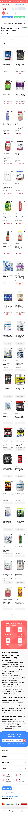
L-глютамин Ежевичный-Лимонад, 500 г (20, 185)
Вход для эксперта (21, 4)
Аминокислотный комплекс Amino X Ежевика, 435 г (19, 469)
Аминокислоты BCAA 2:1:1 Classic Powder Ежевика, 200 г (19, 336)
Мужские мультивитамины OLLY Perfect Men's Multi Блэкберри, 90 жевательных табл (7, 308)
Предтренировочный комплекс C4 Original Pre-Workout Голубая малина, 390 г (19, 443)
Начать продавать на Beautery (10, 796)
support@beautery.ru (8, 794)
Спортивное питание (10, 22)
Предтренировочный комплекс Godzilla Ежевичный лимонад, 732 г (19, 66)
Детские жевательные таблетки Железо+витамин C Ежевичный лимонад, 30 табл (20, 247)
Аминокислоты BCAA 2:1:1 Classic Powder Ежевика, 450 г (7, 363)
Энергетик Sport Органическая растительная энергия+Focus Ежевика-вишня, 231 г (19, 577)
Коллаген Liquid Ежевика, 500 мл (18, 548)
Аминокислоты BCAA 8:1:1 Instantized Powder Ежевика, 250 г (20, 363)
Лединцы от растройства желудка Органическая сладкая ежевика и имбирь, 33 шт (20, 278)
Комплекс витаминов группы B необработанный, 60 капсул (7, 186)
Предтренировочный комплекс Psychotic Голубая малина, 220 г (19, 416)
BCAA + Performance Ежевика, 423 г (19, 155)
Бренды (5, 39)
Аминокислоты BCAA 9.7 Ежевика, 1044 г (8, 495)
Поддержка (7, 788)
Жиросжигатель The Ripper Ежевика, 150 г (7, 469)
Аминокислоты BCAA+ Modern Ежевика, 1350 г (8, 336)
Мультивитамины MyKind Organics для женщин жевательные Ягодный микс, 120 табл (20, 126)
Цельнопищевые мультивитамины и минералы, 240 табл (7, 95)
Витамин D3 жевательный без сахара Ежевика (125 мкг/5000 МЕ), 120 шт (19, 307)
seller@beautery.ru (7, 798)
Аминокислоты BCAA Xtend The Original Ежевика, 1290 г (7, 522)
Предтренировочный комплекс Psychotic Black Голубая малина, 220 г (7, 443)
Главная (3, 22)
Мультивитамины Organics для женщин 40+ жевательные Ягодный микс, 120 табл (8, 156)
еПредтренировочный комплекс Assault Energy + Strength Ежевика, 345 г (19, 523)
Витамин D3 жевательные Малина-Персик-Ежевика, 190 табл (20, 603)
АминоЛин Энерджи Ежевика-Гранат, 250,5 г (20, 95)
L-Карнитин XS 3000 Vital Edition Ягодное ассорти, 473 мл (7, 126)
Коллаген (20, 23)
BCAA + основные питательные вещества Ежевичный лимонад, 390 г (8, 390)
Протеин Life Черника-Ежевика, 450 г (8, 416)
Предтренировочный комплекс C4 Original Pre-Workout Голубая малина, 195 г (19, 390)
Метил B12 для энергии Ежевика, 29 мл (7, 246)
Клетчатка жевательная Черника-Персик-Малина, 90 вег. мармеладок (8, 603)
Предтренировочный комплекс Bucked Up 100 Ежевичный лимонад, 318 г (7, 549)
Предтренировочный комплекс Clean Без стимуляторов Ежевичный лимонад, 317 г (7, 577)
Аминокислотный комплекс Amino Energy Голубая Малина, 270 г (8, 65)
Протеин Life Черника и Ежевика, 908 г (8, 276)
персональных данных (14, 744)
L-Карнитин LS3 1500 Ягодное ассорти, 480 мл (20, 216)
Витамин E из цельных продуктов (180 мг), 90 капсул (7, 216)
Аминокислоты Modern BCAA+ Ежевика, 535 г (20, 495)
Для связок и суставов (12, 23)
